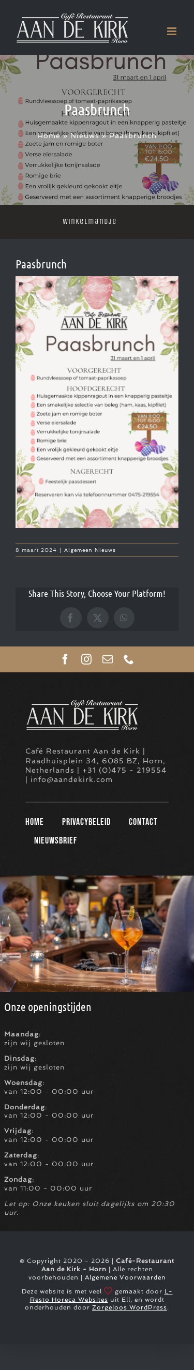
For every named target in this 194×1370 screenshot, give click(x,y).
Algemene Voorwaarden (125, 1277)
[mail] (107, 659)
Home (49, 135)
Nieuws (84, 135)
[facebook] (65, 659)
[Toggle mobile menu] (172, 31)
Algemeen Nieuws (90, 550)
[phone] (129, 659)
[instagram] (86, 659)
